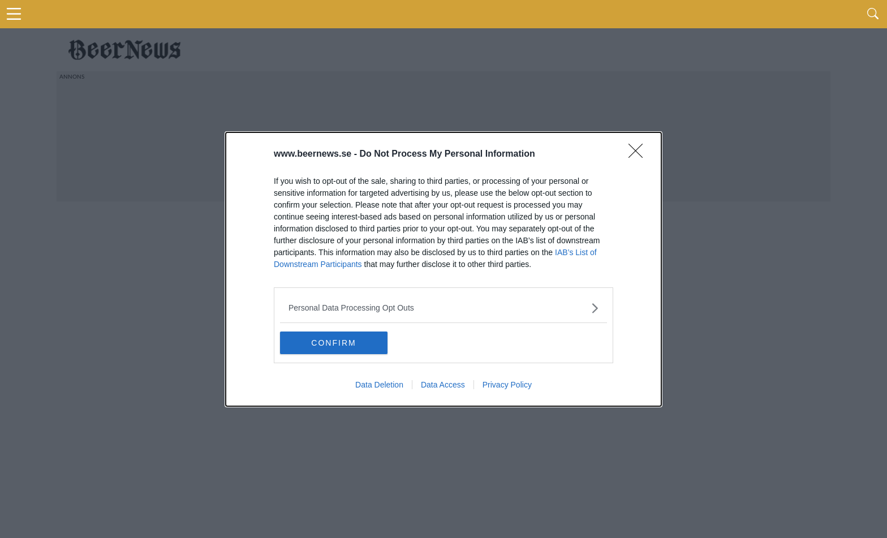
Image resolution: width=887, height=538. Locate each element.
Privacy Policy (507, 384)
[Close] (639, 154)
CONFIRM (333, 342)
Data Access (443, 384)
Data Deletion (379, 384)
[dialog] (443, 269)
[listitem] (443, 308)
